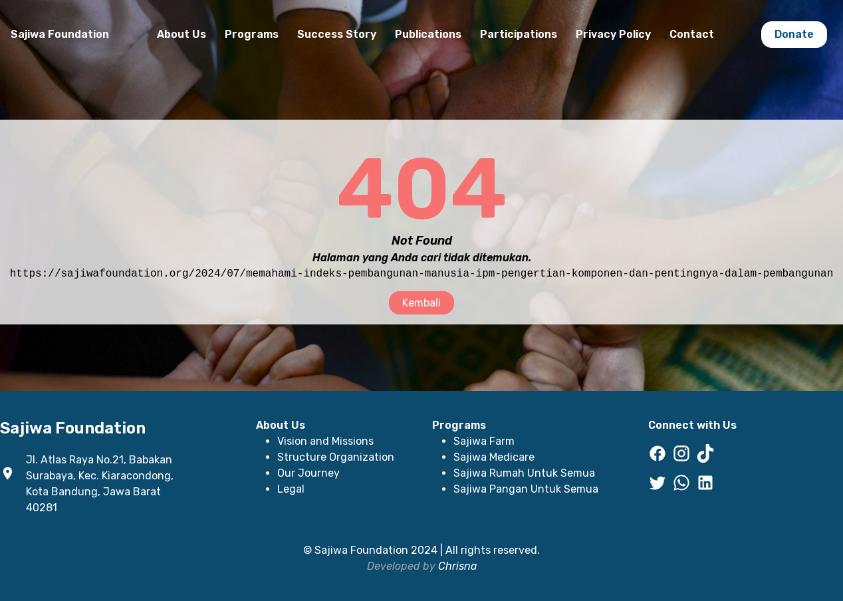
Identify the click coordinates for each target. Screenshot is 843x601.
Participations (518, 34)
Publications (428, 34)
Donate (794, 34)
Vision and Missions (325, 441)
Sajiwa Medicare (494, 457)
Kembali (421, 303)
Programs (252, 34)
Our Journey (308, 473)
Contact (691, 34)
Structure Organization (335, 457)
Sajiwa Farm (484, 441)
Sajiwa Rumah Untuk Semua (524, 473)
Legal (290, 489)
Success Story (336, 34)
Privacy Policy (613, 34)
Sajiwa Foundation (60, 34)
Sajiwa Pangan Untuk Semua (525, 489)
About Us (181, 34)
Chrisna (457, 566)
